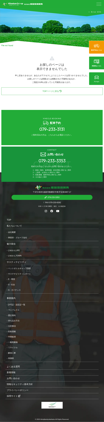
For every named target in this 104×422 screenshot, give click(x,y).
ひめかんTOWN (15, 256)
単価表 (11, 358)
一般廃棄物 (13, 342)
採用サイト (13, 396)
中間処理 (12, 337)
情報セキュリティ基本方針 (20, 384)
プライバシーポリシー (17, 390)
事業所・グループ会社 (17, 238)
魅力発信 (11, 244)
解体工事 (12, 353)
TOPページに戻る (52, 91)
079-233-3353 (53, 197)
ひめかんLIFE (14, 250)
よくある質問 (13, 366)
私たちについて (14, 226)
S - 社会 (11, 284)
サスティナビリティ (16, 262)
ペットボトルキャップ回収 (19, 268)
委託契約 (12, 315)
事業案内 (11, 298)
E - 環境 (11, 279)
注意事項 (12, 326)
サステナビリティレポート (19, 274)
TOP (9, 220)
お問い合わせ (13, 378)
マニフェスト (14, 310)
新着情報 (11, 372)
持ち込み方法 (14, 321)
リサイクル (13, 347)
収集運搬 (12, 331)
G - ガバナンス (14, 290)
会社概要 (12, 232)
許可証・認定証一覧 (16, 305)
